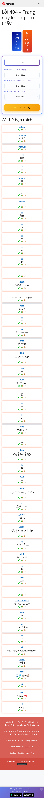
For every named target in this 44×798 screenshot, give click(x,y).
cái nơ (22, 127)
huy (22, 379)
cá (22, 704)
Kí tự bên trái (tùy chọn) (15, 70)
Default (22, 147)
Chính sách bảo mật (20, 725)
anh (22, 612)
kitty (22, 426)
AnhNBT (32, 761)
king (22, 368)
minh (22, 554)
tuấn (22, 647)
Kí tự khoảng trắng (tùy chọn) (17, 81)
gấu (22, 476)
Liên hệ (20, 722)
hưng (22, 526)
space (22, 201)
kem (22, 692)
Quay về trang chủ (17, 41)
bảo (22, 450)
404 (22, 155)
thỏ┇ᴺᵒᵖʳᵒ (22, 515)
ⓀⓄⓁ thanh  (22, 600)
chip (22, 340)
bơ (22, 503)
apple (22, 178)
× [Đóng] (41, 789)
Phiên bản (34, 725)
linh (22, 353)
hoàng (22, 488)
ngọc (22, 671)
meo (22, 305)
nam (22, 329)
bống (22, 281)
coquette (22, 135)
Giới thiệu (10, 722)
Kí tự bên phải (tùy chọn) (15, 92)
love (22, 577)
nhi (22, 624)
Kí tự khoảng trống (27, 41)
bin (22, 684)
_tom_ (22, 659)
